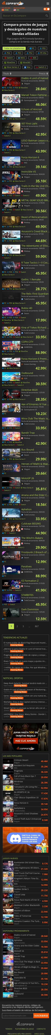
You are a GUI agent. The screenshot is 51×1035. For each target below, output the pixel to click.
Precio (43, 73)
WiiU (21, 57)
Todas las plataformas (14, 48)
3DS (33, 57)
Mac (27, 67)
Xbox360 (25, 62)
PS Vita (42, 53)
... (29, 626)
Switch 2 (41, 67)
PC (31, 48)
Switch (8, 57)
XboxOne (9, 62)
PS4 (7, 53)
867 (37, 626)
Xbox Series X (11, 67)
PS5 (43, 48)
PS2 (29, 53)
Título (7, 73)
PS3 (18, 53)
